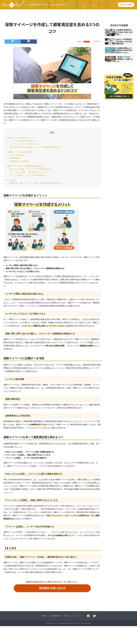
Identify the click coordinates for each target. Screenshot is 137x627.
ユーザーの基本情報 (16, 155)
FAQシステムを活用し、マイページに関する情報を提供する (30, 169)
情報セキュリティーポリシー (72, 617)
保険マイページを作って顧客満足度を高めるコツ (27, 166)
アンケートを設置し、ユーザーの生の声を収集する (27, 175)
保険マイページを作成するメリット (22, 138)
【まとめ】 (12, 180)
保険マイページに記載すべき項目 (21, 152)
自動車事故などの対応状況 (18, 161)
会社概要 (44, 617)
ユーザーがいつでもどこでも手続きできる (24, 144)
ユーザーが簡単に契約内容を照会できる (23, 141)
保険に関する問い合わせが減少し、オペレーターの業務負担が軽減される (35, 147)
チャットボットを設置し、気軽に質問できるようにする (28, 172)
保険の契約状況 (14, 158)
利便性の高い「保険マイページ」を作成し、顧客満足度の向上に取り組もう (35, 183)
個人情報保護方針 (55, 617)
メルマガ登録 (125, 4)
